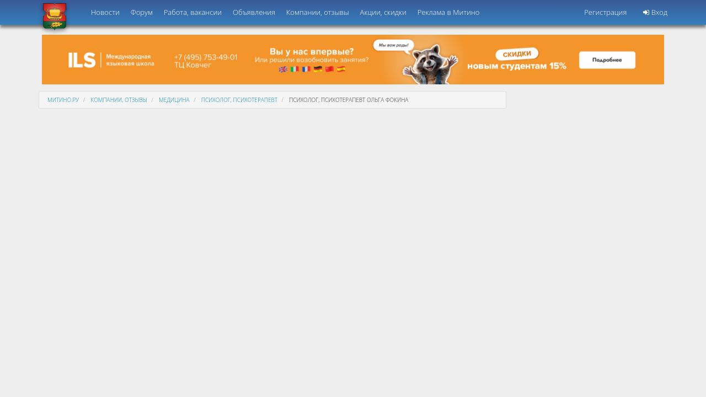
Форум (142, 12)
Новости (105, 12)
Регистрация (605, 12)
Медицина (174, 100)
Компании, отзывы (317, 12)
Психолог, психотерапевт (239, 100)
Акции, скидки (383, 12)
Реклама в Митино (449, 12)
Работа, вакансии (193, 12)
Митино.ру (63, 100)
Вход (655, 12)
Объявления (254, 12)
